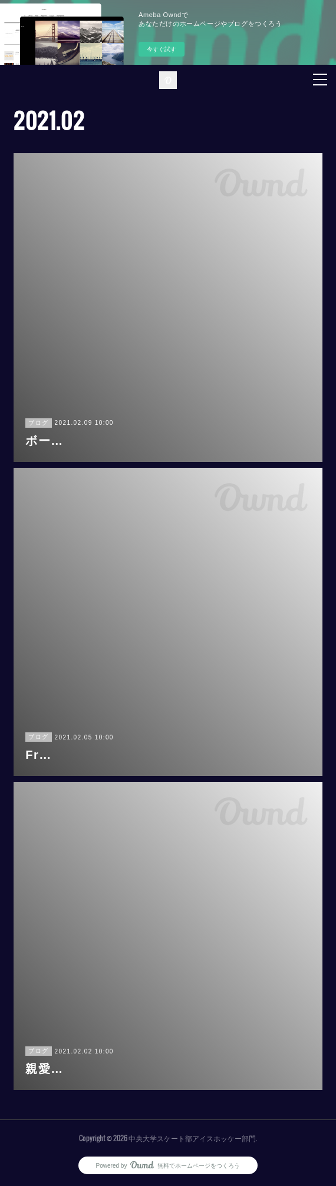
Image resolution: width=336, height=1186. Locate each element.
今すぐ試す (161, 49)
